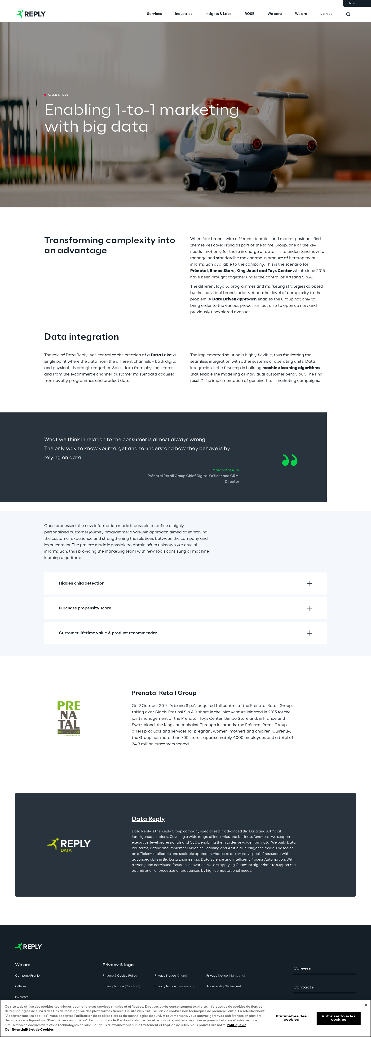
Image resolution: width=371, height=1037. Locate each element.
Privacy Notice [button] (121, 986)
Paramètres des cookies (291, 1018)
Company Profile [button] (27, 975)
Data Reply (148, 819)
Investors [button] (21, 997)
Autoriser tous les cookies (338, 1018)
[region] (185, 1018)
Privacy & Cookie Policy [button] (120, 975)
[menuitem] (154, 14)
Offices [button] (20, 986)
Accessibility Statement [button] (223, 986)
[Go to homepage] (30, 14)
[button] (324, 968)
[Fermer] (366, 1005)
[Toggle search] (348, 14)
